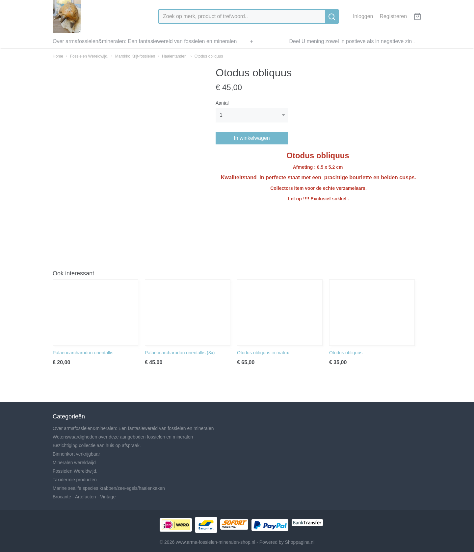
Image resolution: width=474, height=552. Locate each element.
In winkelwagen (252, 138)
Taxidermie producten (75, 479)
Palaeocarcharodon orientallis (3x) (180, 352)
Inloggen (363, 16)
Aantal (222, 103)
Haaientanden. (175, 56)
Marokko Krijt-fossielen (135, 56)
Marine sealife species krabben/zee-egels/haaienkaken (109, 488)
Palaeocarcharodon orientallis (83, 352)
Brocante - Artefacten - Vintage (84, 496)
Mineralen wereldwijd (74, 462)
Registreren (393, 16)
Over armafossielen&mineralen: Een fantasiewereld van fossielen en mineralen (145, 41)
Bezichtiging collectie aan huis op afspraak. (97, 445)
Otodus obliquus (209, 56)
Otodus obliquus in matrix (263, 352)
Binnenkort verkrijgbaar (76, 454)
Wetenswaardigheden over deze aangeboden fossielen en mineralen (123, 436)
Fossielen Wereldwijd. (89, 56)
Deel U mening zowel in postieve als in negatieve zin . (352, 41)
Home (58, 56)
